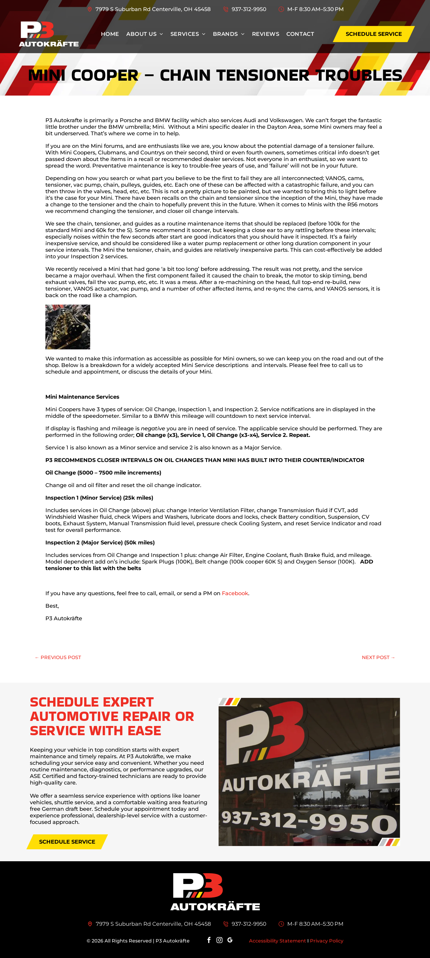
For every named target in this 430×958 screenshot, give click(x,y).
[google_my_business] (229, 941)
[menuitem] (110, 34)
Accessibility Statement (277, 941)
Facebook (235, 593)
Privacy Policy (326, 941)
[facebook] (209, 941)
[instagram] (219, 941)
